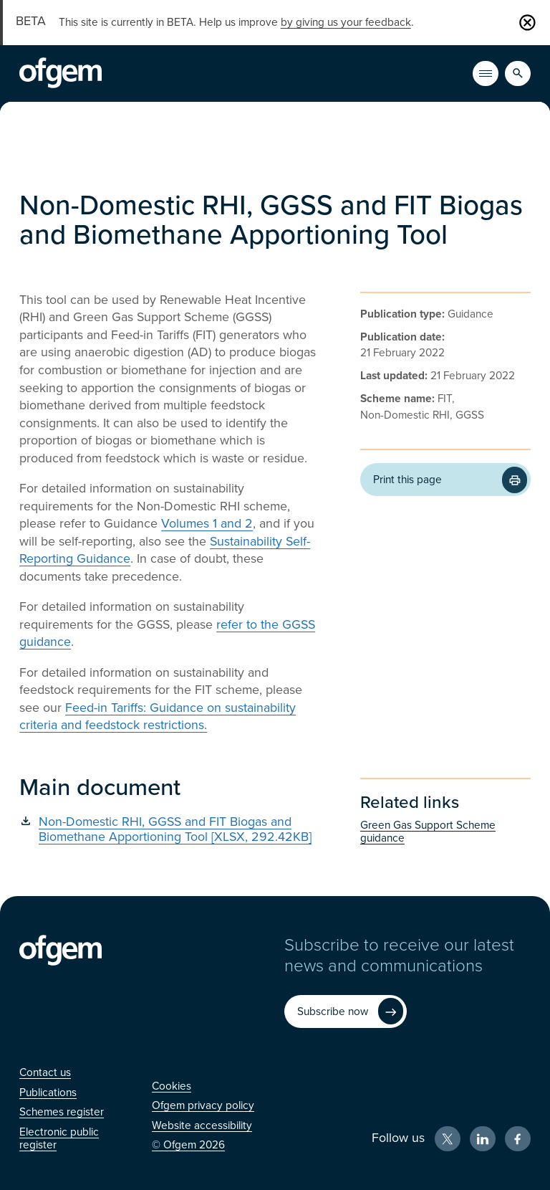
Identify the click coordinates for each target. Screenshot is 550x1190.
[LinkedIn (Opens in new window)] (483, 1139)
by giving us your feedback (346, 22)
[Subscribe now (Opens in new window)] (345, 1011)
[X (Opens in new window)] (447, 1139)
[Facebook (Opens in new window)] (518, 1139)
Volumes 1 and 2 (207, 523)
